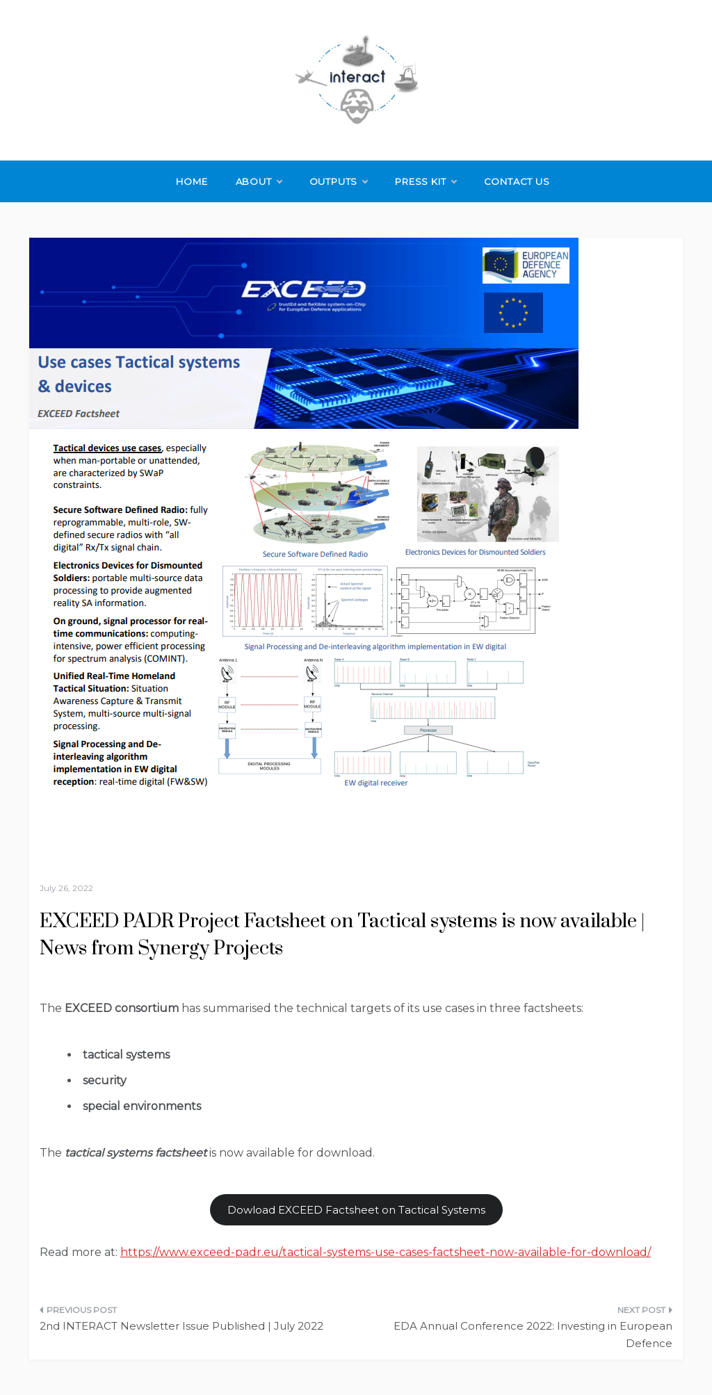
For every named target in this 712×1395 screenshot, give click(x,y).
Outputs (338, 181)
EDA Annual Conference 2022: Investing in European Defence (533, 1335)
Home (191, 181)
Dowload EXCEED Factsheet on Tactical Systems (356, 1209)
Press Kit (425, 181)
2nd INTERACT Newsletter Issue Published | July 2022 (181, 1325)
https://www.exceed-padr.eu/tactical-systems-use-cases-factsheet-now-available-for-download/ (385, 1252)
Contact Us (517, 181)
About (259, 181)
